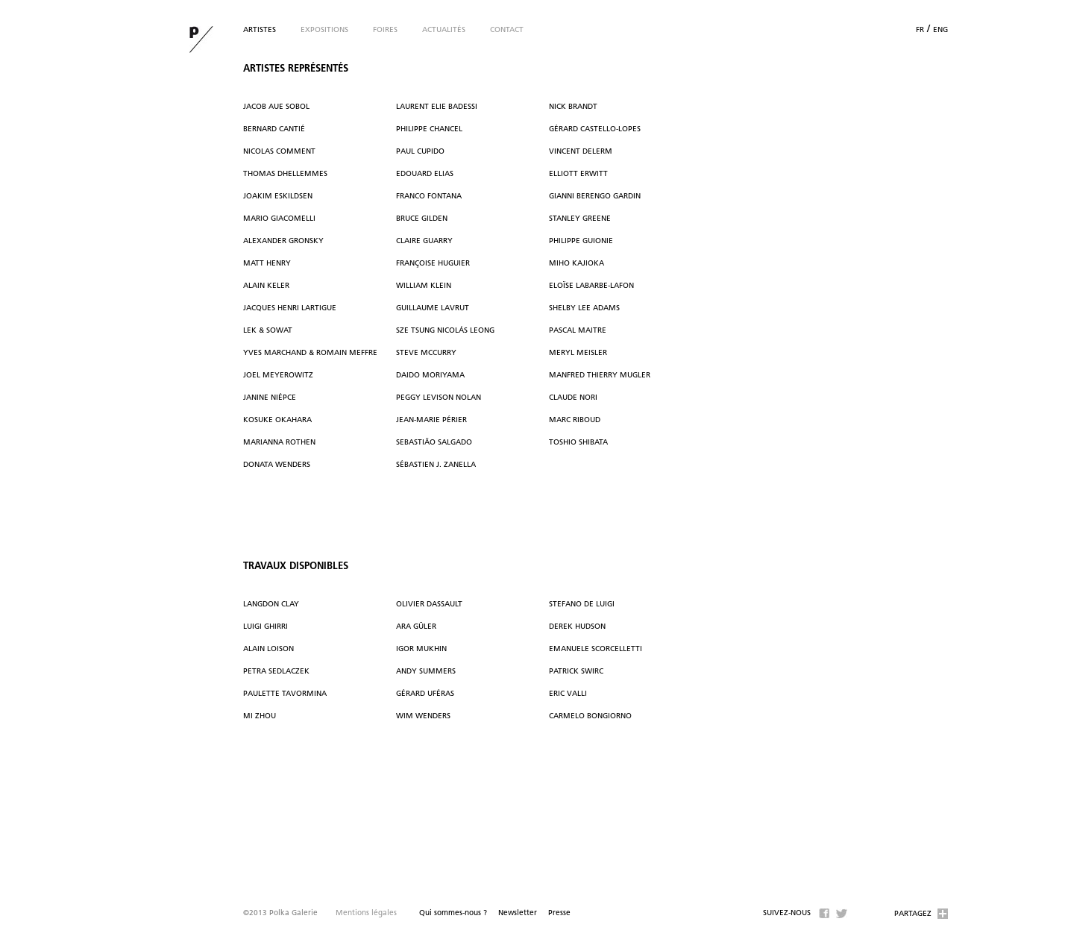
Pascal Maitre (577, 331)
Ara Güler (416, 627)
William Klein (423, 286)
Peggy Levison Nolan (438, 398)
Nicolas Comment (279, 152)
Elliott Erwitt (578, 174)
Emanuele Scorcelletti (595, 649)
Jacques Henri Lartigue (289, 308)
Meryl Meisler (578, 353)
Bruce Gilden (421, 219)
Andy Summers (426, 672)
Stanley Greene (580, 219)
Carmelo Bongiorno (590, 716)
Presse (559, 913)
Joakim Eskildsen (277, 196)
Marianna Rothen (279, 443)
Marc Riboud (574, 420)
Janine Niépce (269, 398)
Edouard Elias (424, 174)
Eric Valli (568, 694)
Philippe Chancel (429, 129)
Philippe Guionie (581, 241)
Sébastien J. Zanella (436, 465)
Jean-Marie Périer (431, 420)
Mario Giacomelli (279, 219)
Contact (507, 30)
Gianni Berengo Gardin (595, 196)
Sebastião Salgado (434, 443)
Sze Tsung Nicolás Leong (445, 331)
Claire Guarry (424, 241)
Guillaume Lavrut (432, 308)
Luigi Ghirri (265, 627)
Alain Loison (268, 649)
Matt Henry (267, 264)
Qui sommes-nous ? (453, 913)
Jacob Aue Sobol (276, 107)
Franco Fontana (429, 196)
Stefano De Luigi (582, 604)
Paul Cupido (420, 152)
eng (940, 30)
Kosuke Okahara (277, 420)
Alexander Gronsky (283, 241)
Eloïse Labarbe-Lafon (591, 286)
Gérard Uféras (425, 694)
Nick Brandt (573, 107)
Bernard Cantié (274, 129)
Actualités (443, 30)
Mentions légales (366, 913)
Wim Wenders (423, 716)
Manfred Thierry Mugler (599, 375)
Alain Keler (266, 286)
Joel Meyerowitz (278, 375)
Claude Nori (573, 398)
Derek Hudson (577, 627)
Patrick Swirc (576, 672)
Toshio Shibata (578, 443)
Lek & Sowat (267, 331)
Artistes (259, 30)
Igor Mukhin (421, 649)
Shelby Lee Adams (584, 308)
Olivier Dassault (429, 604)
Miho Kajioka (576, 264)
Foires (385, 30)
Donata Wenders (276, 465)
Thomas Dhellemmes (285, 174)
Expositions (324, 30)
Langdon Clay (271, 604)
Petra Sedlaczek (276, 672)
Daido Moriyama (430, 375)
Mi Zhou (259, 716)
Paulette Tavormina (285, 694)
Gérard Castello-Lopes (595, 129)
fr (920, 30)
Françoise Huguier (433, 264)
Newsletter (517, 913)
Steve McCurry (426, 353)
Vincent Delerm (580, 152)
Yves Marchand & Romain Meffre (310, 353)
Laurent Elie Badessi (436, 107)
